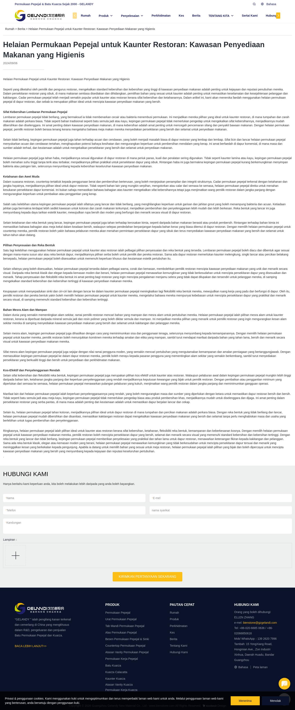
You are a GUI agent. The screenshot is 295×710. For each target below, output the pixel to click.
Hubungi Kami (275, 15)
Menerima (245, 700)
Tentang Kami (178, 645)
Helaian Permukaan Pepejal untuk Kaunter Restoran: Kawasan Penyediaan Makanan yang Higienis (91, 29)
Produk (104, 15)
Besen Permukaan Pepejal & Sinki (127, 639)
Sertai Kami (250, 15)
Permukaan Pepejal (117, 612)
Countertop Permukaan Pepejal (125, 645)
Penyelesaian (130, 15)
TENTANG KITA (219, 15)
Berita (196, 15)
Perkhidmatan (161, 15)
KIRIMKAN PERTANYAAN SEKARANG (147, 576)
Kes (181, 15)
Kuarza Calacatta (116, 672)
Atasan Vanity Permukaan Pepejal (127, 652)
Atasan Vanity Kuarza (119, 684)
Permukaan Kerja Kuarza (121, 690)
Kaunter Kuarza (115, 678)
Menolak (275, 700)
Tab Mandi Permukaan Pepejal (124, 626)
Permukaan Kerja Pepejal (121, 658)
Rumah (86, 15)
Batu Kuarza (113, 665)
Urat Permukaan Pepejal (121, 619)
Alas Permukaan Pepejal (121, 632)
